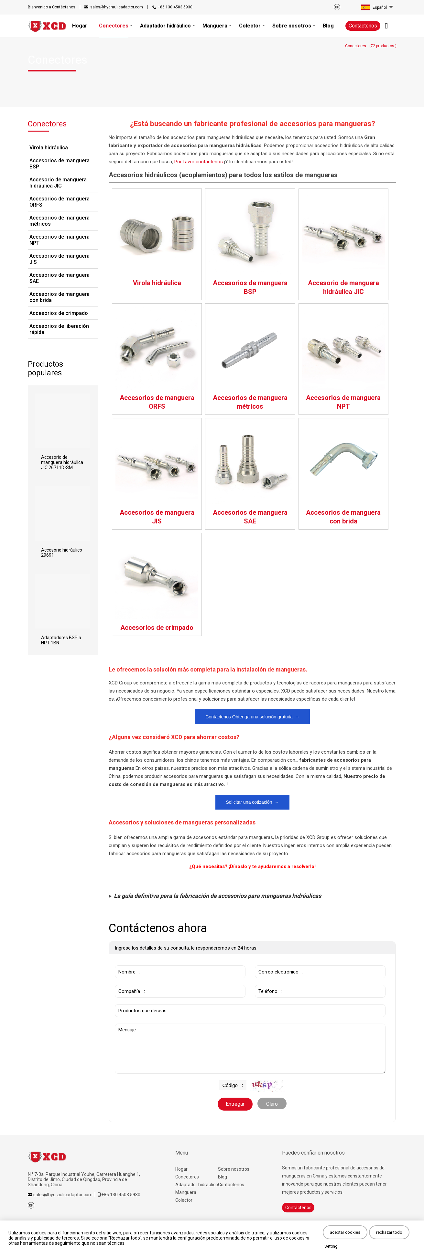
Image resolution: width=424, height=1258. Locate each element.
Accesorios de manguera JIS (59, 259)
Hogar (181, 1169)
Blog (222, 1176)
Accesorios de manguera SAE (59, 278)
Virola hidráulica (48, 148)
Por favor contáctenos (199, 162)
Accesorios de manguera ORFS (59, 202)
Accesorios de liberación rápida (59, 329)
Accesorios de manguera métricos (59, 221)
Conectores (187, 1176)
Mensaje (250, 1049)
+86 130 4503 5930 (175, 7)
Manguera (185, 1192)
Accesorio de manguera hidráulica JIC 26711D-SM (62, 462)
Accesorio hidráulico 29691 (61, 552)
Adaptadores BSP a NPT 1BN (61, 640)
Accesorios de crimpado (58, 313)
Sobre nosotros (233, 1169)
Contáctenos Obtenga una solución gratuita (252, 716)
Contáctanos (51, 7)
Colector (183, 1200)
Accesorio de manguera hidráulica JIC (58, 183)
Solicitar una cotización (252, 802)
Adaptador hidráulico (196, 1184)
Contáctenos (363, 26)
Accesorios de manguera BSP (59, 163)
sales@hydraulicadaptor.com (116, 7)
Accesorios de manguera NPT (59, 240)
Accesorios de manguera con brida (59, 297)
